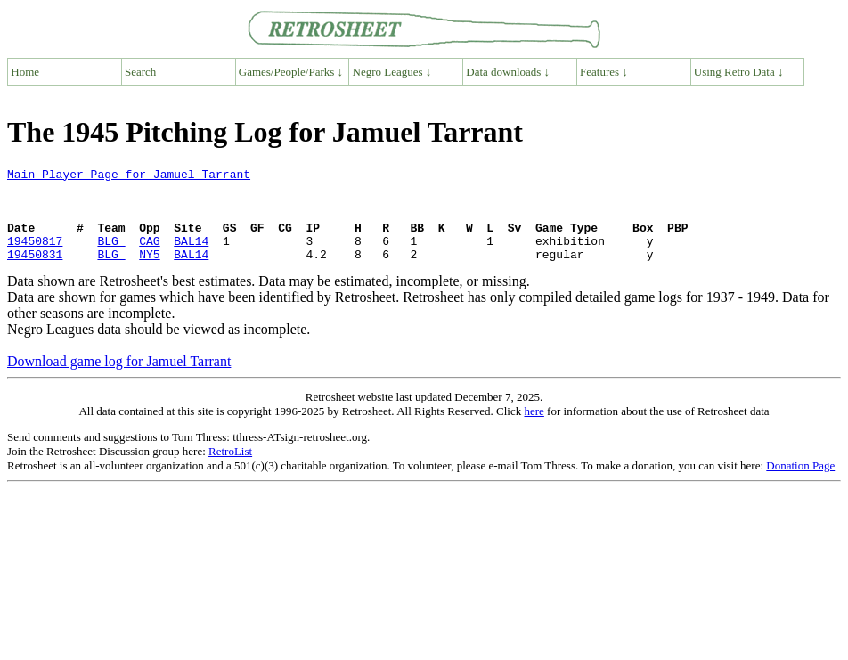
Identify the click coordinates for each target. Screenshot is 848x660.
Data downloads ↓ (508, 71)
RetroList (230, 470)
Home (25, 71)
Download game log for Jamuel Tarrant (119, 379)
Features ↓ (604, 71)
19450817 (34, 257)
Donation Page (800, 484)
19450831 (34, 273)
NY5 (149, 273)
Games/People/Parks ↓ (291, 71)
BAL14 (191, 257)
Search (140, 71)
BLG (111, 257)
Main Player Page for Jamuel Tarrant (128, 176)
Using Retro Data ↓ (739, 71)
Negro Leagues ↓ (392, 71)
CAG (149, 257)
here (533, 429)
